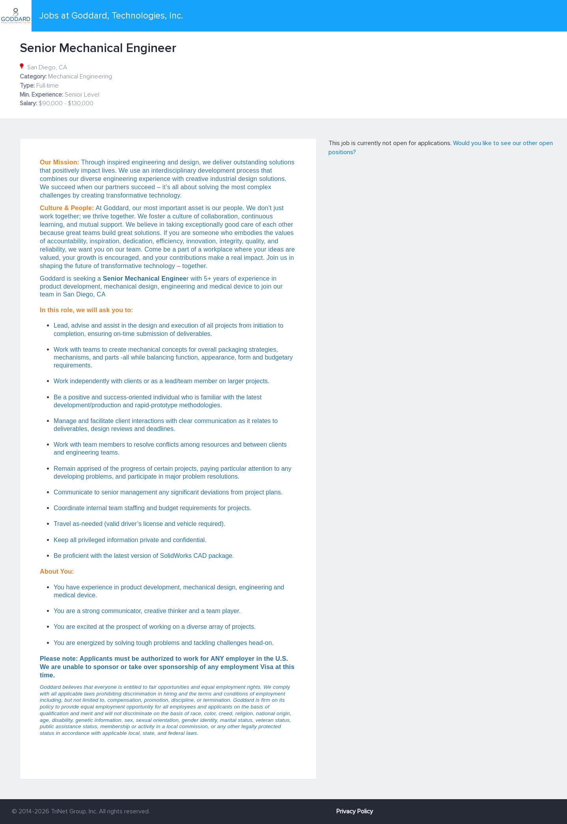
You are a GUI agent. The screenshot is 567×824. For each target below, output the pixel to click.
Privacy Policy (354, 811)
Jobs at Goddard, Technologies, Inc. (111, 15)
